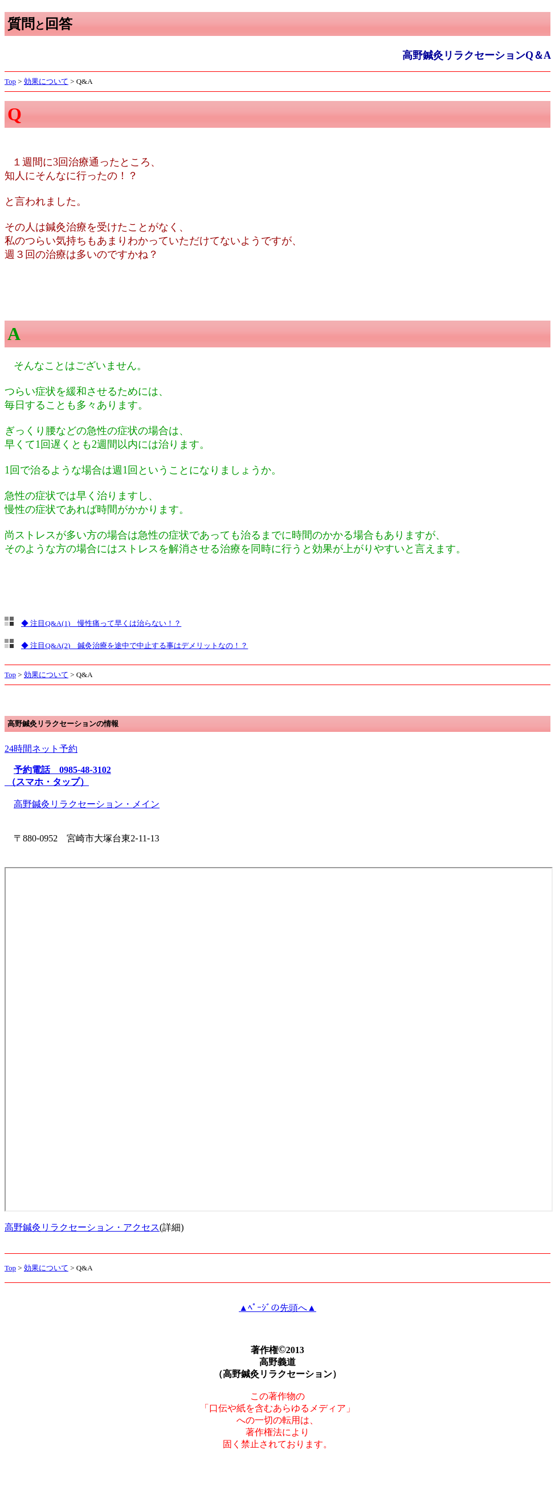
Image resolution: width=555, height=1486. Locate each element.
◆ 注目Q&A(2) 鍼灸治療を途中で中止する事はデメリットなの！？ (134, 645)
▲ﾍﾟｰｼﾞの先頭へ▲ (277, 1308)
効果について (46, 81)
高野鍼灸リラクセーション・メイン (87, 804)
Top (10, 81)
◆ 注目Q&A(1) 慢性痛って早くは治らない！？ (101, 623)
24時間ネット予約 (41, 749)
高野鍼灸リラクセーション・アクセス (82, 1227)
